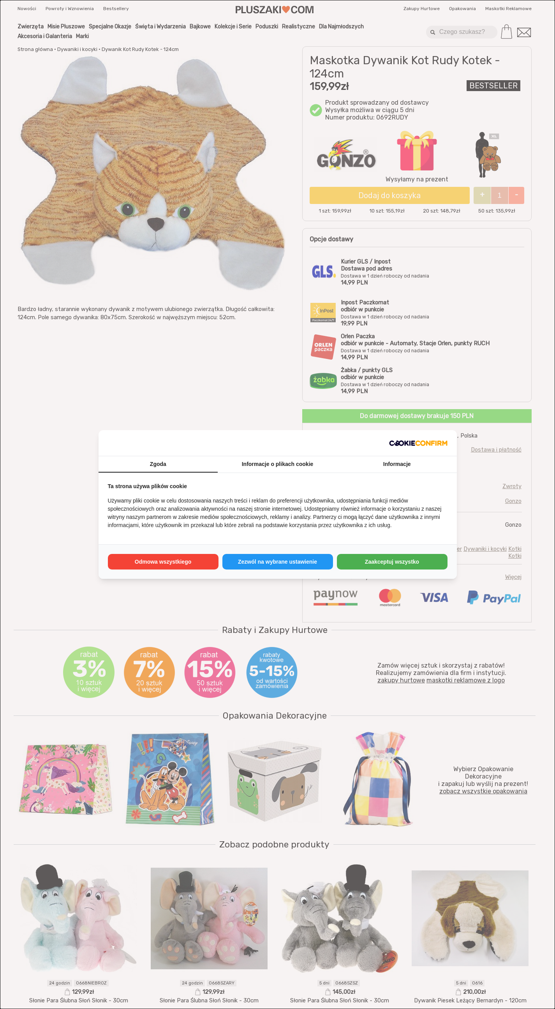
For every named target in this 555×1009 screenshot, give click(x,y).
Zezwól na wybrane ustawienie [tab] (277, 562)
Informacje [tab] (397, 464)
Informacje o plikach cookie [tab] (278, 464)
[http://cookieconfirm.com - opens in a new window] (418, 442)
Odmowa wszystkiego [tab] (163, 562)
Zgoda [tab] (158, 464)
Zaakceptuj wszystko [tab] (392, 562)
